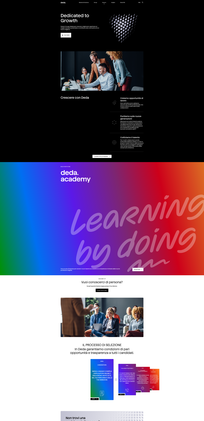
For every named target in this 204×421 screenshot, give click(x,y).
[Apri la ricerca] (142, 2)
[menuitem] (84, 3)
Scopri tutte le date (102, 290)
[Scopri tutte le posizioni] (102, 156)
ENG (139, 2)
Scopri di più (138, 269)
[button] (116, 379)
